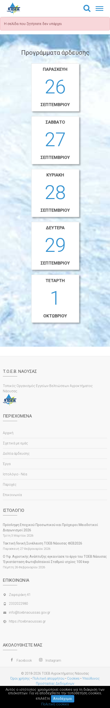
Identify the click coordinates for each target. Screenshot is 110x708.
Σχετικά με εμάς (15, 443)
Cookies (73, 678)
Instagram (53, 660)
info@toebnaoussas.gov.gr (29, 612)
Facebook (24, 660)
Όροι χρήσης (20, 678)
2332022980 (18, 603)
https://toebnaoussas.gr (27, 621)
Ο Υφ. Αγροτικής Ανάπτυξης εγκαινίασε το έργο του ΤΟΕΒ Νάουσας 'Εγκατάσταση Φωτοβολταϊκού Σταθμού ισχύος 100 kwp (55, 559)
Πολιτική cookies (55, 704)
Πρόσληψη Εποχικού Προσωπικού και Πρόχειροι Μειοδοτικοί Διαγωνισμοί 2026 (50, 527)
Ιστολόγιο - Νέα (15, 474)
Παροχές (10, 484)
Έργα (7, 464)
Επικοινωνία (12, 495)
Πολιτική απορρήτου (48, 678)
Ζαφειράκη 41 (20, 595)
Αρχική (8, 433)
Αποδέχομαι (62, 699)
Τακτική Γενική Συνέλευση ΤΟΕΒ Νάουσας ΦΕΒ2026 (42, 543)
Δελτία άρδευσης (16, 453)
